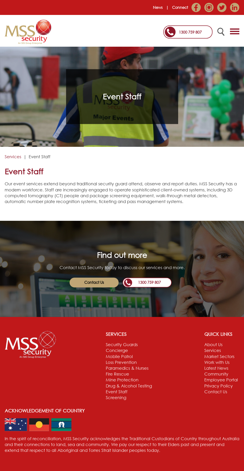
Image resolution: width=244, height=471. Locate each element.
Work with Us (217, 362)
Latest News (216, 368)
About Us (213, 344)
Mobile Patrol (119, 356)
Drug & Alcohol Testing (129, 385)
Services (13, 156)
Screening (116, 397)
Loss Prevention (121, 362)
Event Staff (116, 391)
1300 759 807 (190, 32)
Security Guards (122, 344)
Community (216, 373)
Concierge (117, 350)
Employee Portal (221, 379)
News (158, 7)
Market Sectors (219, 356)
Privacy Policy (218, 385)
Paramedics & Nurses (127, 368)
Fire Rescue (117, 373)
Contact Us (94, 282)
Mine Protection (122, 379)
